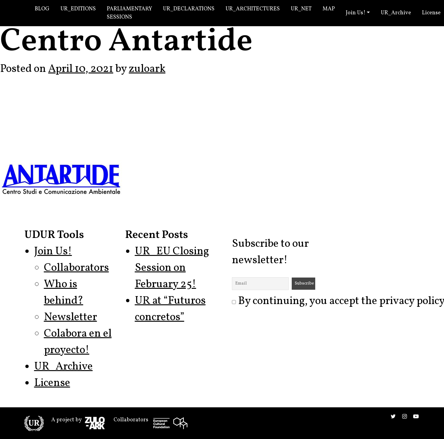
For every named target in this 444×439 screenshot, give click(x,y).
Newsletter (70, 317)
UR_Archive (396, 13)
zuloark (147, 69)
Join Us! (356, 13)
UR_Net (301, 9)
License (52, 383)
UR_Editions (78, 9)
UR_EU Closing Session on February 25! (172, 268)
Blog (42, 9)
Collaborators (76, 268)
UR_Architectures (253, 9)
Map (329, 9)
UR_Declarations (189, 9)
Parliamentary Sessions (129, 13)
